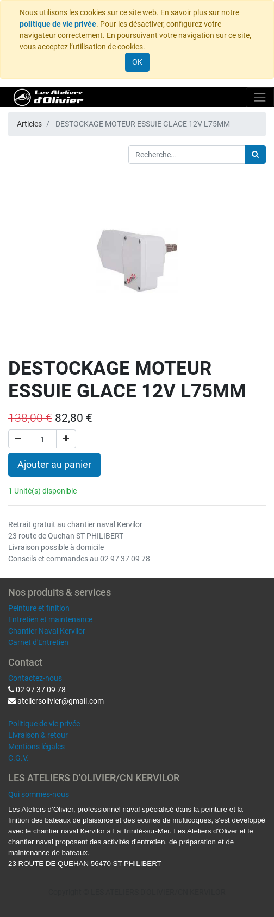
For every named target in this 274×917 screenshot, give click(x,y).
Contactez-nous (35, 678)
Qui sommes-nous (38, 794)
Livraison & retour (38, 735)
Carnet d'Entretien (38, 642)
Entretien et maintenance (50, 619)
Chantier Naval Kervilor (46, 631)
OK (137, 62)
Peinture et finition (39, 608)
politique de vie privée (58, 24)
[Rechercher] (255, 154)
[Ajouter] (66, 438)
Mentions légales (36, 746)
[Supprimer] (18, 438)
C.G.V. (18, 758)
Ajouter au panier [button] (54, 464)
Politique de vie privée (44, 723)
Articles (29, 123)
